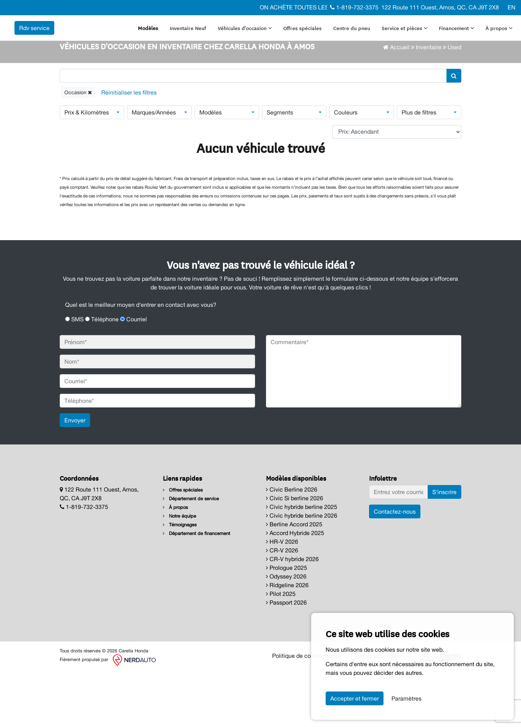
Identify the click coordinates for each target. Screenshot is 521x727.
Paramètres (406, 698)
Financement (471, 24)
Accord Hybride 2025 (295, 588)
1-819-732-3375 (354, 7)
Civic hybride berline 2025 (301, 562)
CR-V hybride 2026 (292, 614)
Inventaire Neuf (203, 24)
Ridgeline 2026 (287, 640)
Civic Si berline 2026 (294, 553)
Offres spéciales (317, 24)
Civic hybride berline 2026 (301, 571)
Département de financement (196, 589)
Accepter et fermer (354, 698)
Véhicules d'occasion (260, 24)
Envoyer (74, 475)
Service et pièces (419, 24)
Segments (280, 167)
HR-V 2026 (282, 597)
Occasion (78, 147)
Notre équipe (179, 571)
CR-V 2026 (282, 605)
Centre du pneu (366, 24)
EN (512, 7)
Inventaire (428, 102)
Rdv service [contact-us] (125, 32)
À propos (166, 41)
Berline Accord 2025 (294, 579)
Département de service (191, 554)
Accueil (396, 102)
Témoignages (179, 580)
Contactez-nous (395, 567)
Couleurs (345, 167)
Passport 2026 (286, 658)
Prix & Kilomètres (86, 167)
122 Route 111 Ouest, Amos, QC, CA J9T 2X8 (440, 7)
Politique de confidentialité (306, 710)
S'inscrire (444, 547)
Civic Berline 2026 (291, 545)
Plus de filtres (419, 167)
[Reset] (129, 148)
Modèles (163, 24)
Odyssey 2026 (286, 631)
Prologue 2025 (286, 623)
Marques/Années (154, 167)
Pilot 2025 (281, 649)
